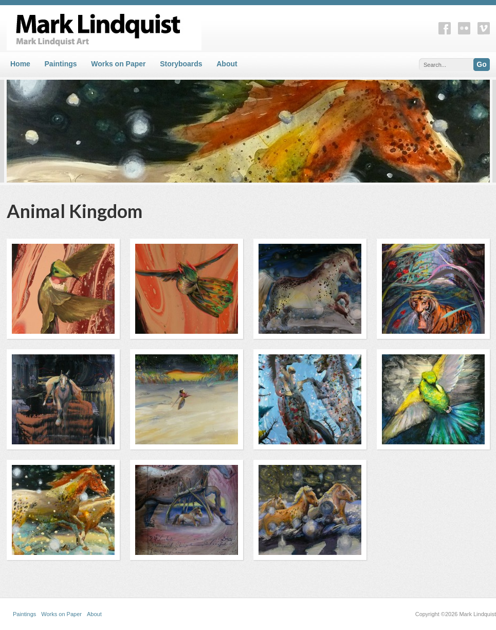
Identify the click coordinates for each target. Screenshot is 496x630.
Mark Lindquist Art (186, 27)
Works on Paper (118, 64)
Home (20, 64)
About (226, 64)
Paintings (61, 64)
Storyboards (181, 64)
